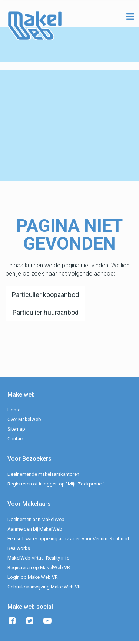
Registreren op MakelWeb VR (38, 567)
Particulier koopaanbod (45, 294)
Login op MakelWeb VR (32, 577)
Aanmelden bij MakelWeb (34, 529)
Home (13, 410)
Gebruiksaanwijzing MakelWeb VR (44, 587)
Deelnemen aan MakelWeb (35, 519)
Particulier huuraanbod (46, 312)
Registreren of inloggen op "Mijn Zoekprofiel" (56, 484)
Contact (15, 438)
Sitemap (16, 429)
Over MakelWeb (24, 419)
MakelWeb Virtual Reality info (38, 558)
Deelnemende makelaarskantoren (43, 474)
